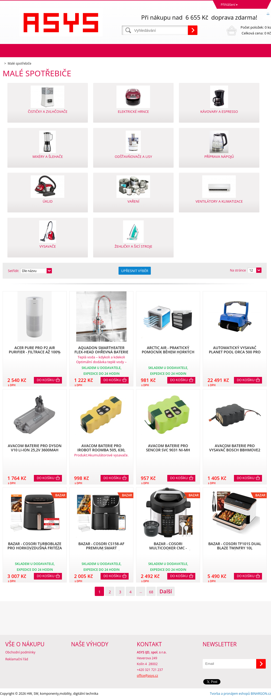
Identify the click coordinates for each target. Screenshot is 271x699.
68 (151, 591)
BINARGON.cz (261, 693)
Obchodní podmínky (20, 652)
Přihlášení (228, 4)
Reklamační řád (16, 659)
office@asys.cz (147, 675)
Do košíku (46, 380)
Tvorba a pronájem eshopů (230, 693)
